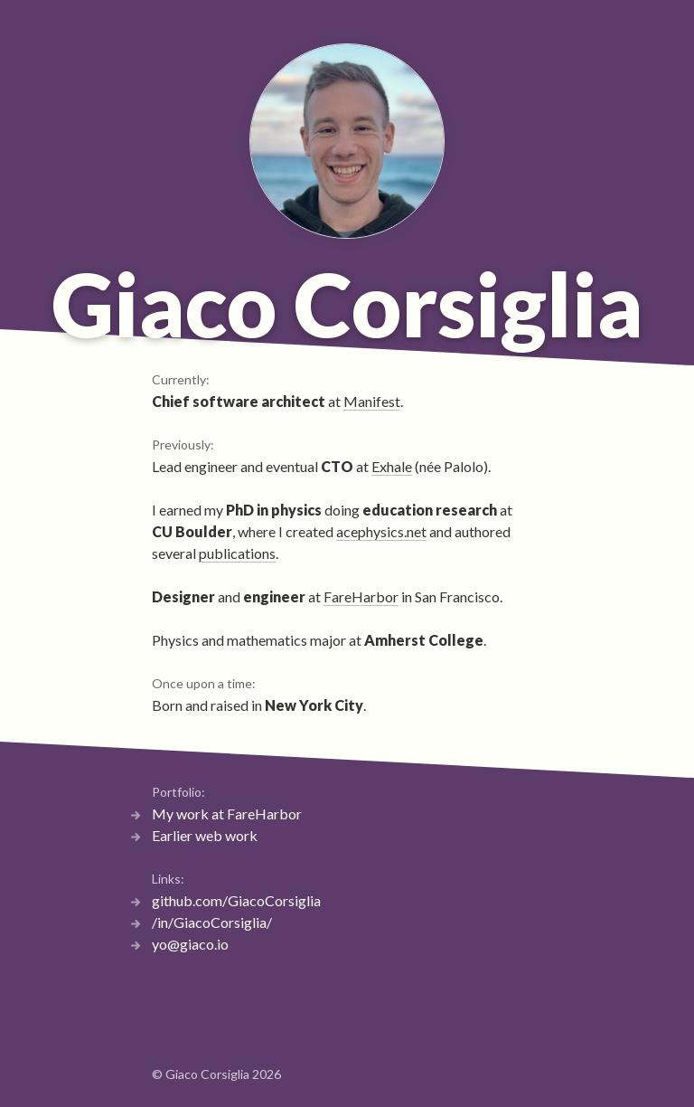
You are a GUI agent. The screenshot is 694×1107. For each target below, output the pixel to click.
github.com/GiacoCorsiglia (236, 900)
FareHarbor (361, 596)
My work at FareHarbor (227, 813)
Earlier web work (205, 835)
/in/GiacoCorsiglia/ (212, 922)
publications (237, 553)
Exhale (391, 466)
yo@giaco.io (190, 943)
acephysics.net (381, 531)
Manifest (371, 401)
